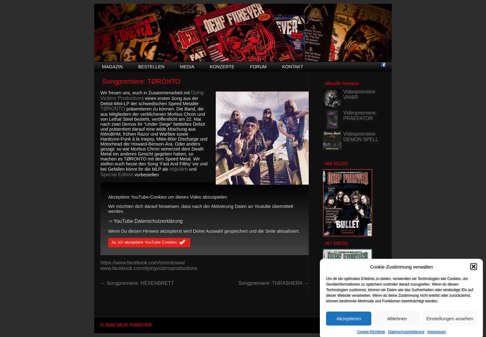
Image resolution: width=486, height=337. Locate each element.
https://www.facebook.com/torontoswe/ (142, 262)
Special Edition (116, 174)
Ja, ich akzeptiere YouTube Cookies (149, 243)
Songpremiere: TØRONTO (141, 81)
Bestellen (151, 66)
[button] (474, 269)
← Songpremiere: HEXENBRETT (137, 283)
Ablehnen (397, 320)
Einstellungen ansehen (449, 320)
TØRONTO (112, 108)
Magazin (112, 66)
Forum (258, 66)
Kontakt (292, 66)
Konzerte (222, 66)
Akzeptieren (348, 320)
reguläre (179, 169)
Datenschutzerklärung (406, 334)
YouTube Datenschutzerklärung (148, 221)
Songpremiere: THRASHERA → (273, 283)
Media (187, 66)
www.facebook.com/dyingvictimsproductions (148, 268)
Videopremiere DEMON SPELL (360, 136)
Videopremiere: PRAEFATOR (360, 115)
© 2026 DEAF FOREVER (126, 324)
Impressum (436, 334)
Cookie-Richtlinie (371, 334)
